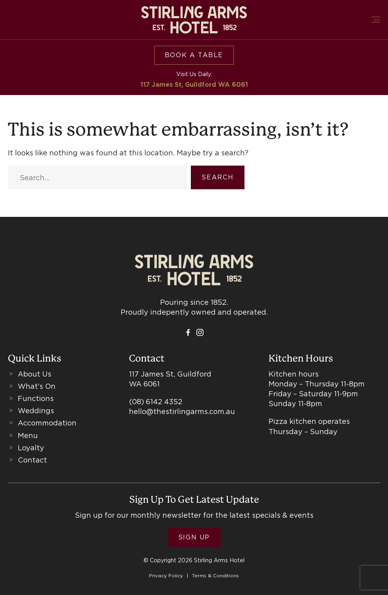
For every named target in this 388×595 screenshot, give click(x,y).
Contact (32, 460)
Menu (28, 435)
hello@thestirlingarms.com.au (182, 411)
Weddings (36, 411)
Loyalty (31, 448)
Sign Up (194, 537)
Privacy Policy (166, 575)
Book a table (194, 55)
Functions (36, 398)
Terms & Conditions (215, 575)
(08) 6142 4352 (155, 401)
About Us (34, 374)
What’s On (37, 386)
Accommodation (47, 423)
